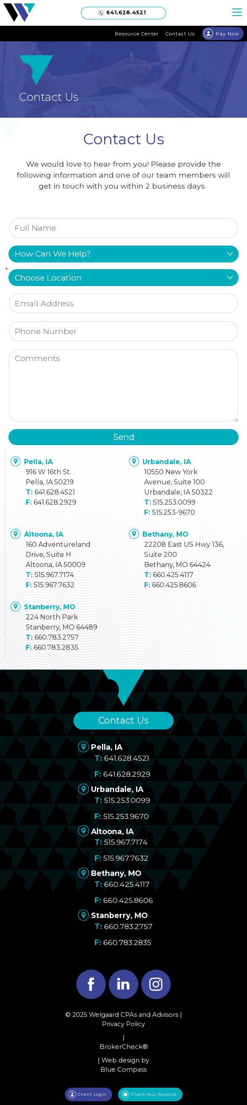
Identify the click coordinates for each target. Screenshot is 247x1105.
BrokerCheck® (123, 1047)
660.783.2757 (57, 637)
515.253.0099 (174, 502)
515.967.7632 (54, 585)
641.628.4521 (55, 492)
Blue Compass (123, 1069)
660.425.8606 (174, 585)
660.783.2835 (56, 647)
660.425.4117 (173, 575)
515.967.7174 (54, 575)
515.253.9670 (126, 816)
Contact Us (123, 720)
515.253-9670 (173, 512)
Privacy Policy (123, 1024)
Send (123, 437)
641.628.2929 (55, 502)
